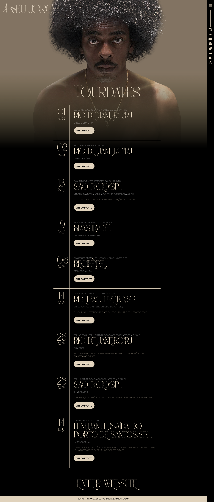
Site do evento (84, 131)
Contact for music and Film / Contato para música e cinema (103, 499)
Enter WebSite (107, 484)
